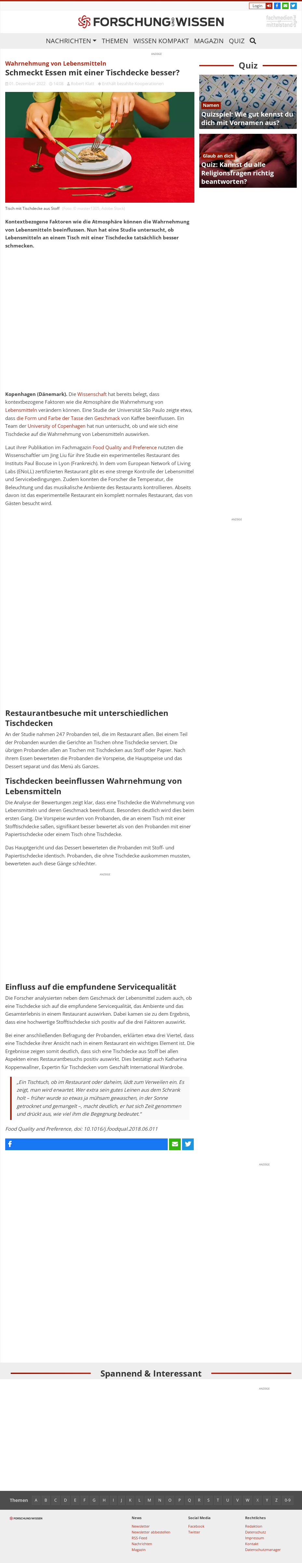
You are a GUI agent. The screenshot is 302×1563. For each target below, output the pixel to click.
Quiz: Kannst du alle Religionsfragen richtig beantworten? (237, 173)
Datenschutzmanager (263, 1549)
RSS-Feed (139, 1537)
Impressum (254, 1537)
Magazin (209, 40)
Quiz (236, 40)
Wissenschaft (92, 394)
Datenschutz (255, 1532)
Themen (115, 40)
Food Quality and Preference (125, 447)
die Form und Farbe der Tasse (50, 418)
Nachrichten (68, 40)
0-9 (288, 1500)
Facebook (196, 1526)
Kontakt (251, 1543)
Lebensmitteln (21, 410)
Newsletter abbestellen (151, 1532)
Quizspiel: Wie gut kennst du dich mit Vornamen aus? (247, 118)
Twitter (194, 1532)
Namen (211, 105)
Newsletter (141, 1526)
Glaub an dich (218, 156)
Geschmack (107, 418)
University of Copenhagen (56, 426)
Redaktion (253, 1526)
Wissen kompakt (161, 40)
